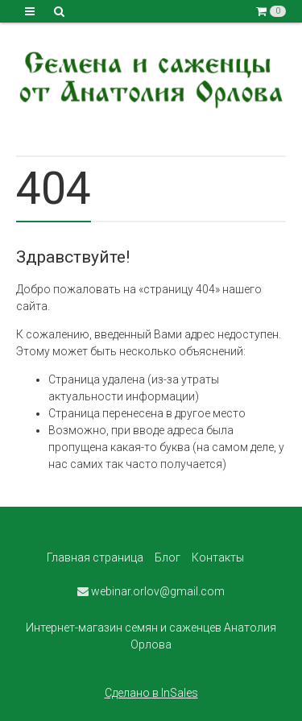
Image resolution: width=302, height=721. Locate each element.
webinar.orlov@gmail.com (151, 591)
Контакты (218, 557)
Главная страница (95, 557)
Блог (167, 557)
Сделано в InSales (151, 692)
